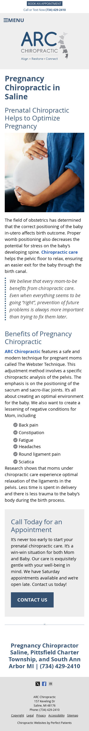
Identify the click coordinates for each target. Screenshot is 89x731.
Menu (14, 20)
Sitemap (72, 715)
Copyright (17, 715)
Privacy (41, 715)
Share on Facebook (44, 684)
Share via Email (51, 684)
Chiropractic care (59, 252)
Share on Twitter (38, 684)
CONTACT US (32, 600)
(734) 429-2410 (49, 710)
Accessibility (56, 715)
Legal (30, 715)
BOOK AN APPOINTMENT (44, 3)
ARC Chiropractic (22, 351)
